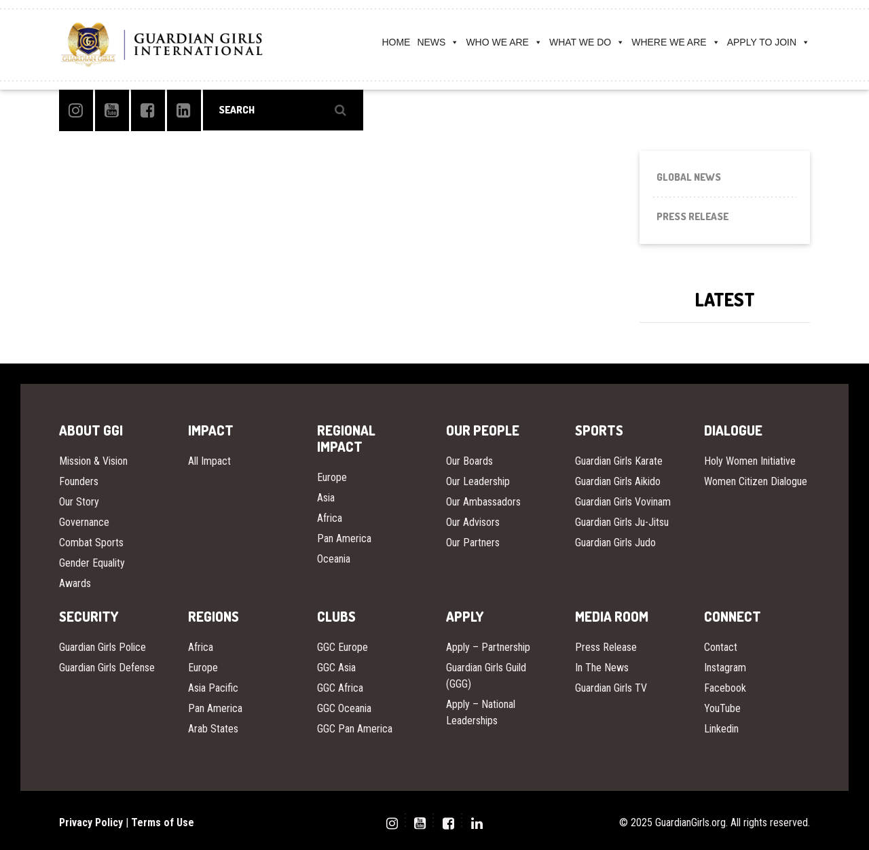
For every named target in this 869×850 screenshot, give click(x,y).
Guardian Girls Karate (619, 461)
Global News (689, 177)
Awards (75, 583)
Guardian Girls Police (102, 647)
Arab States (213, 728)
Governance (84, 522)
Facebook (725, 687)
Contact (720, 647)
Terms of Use (162, 822)
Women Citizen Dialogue (755, 481)
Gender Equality (92, 562)
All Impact (209, 461)
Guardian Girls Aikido (618, 481)
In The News (602, 667)
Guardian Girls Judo (615, 542)
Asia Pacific (213, 687)
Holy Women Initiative (750, 461)
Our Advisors (473, 522)
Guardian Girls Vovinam (623, 501)
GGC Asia (336, 667)
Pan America (344, 538)
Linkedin (721, 728)
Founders (78, 481)
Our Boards (469, 461)
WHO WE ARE (504, 42)
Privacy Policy (91, 822)
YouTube (722, 708)
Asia (326, 497)
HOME (396, 42)
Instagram (725, 667)
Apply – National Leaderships (480, 712)
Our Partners (473, 542)
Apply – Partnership (488, 647)
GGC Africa (340, 687)
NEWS (438, 42)
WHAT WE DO (587, 42)
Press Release (692, 216)
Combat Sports (91, 542)
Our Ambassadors (483, 501)
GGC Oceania (344, 708)
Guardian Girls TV (611, 687)
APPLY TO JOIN (768, 42)
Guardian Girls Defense (107, 667)
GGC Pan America (354, 728)
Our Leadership (478, 481)
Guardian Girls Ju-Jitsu (622, 522)
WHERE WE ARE (675, 42)
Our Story (79, 501)
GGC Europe (342, 647)
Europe (332, 477)
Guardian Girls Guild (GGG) (486, 675)
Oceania (333, 558)
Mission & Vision (93, 461)
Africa (329, 518)
